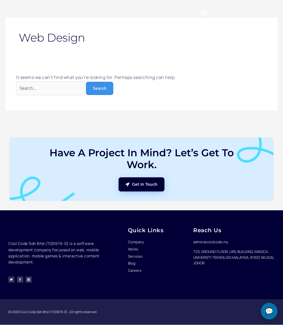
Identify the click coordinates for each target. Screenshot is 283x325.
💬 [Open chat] (269, 311)
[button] (204, 13)
